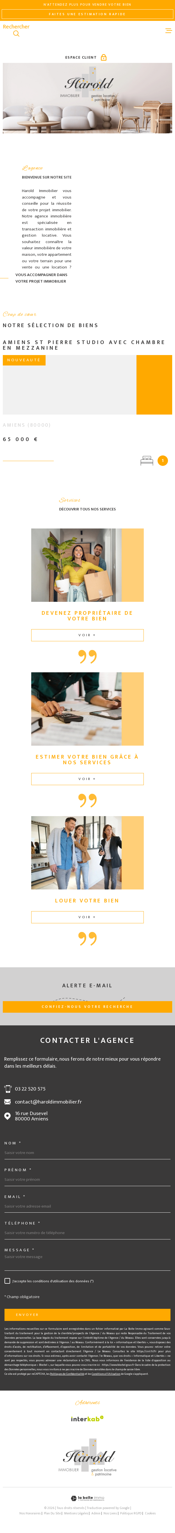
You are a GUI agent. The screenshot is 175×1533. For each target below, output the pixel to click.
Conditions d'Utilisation (106, 1374)
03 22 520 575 (30, 1089)
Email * (15, 1197)
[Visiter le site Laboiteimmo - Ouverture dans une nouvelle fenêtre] (87, 1498)
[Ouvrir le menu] (168, 30)
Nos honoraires (30, 1513)
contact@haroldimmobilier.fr (48, 1102)
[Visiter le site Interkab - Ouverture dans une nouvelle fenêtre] (87, 1418)
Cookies (150, 1513)
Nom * (13, 1143)
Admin (95, 1513)
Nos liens (110, 1513)
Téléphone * (23, 1223)
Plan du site (52, 1513)
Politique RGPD (131, 1513)
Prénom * (18, 1170)
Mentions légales (76, 1513)
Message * (20, 1250)
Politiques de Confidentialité (67, 1374)
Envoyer (27, 1315)
